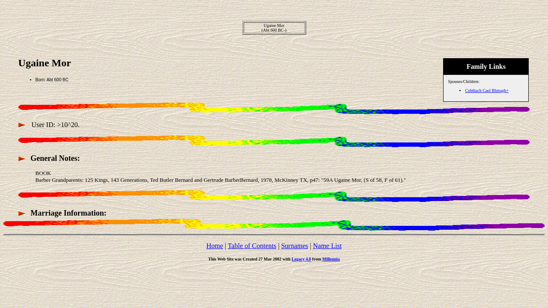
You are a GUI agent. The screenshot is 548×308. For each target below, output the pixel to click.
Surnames (294, 245)
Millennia (331, 259)
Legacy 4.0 (301, 259)
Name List (327, 245)
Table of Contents (252, 245)
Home (214, 245)
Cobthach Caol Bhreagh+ (487, 90)
